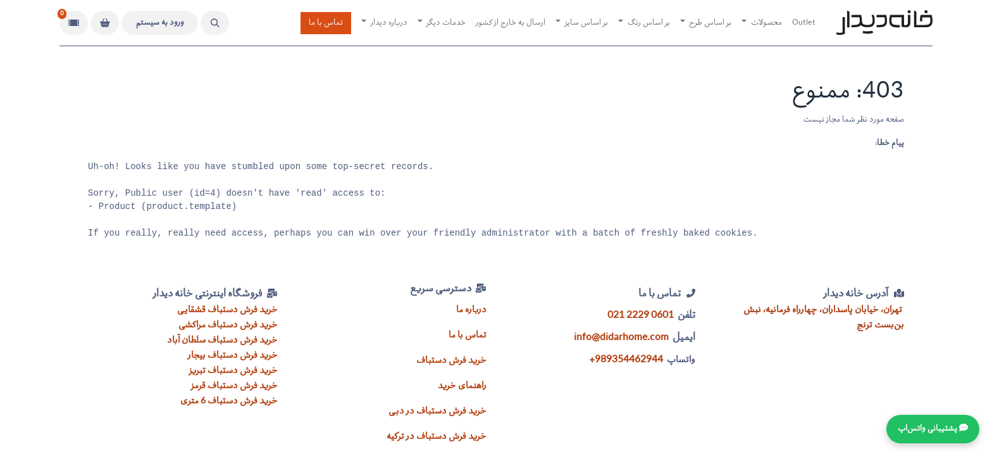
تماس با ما (326, 23)
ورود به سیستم (160, 23)
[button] (215, 23)
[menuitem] (804, 23)
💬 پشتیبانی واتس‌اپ (933, 429)
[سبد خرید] (104, 23)
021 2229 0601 (640, 316)
